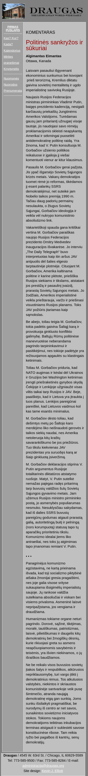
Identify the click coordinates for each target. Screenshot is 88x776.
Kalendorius (12, 50)
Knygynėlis (11, 69)
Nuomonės (11, 78)
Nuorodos (10, 84)
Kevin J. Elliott (52, 771)
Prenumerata (13, 90)
